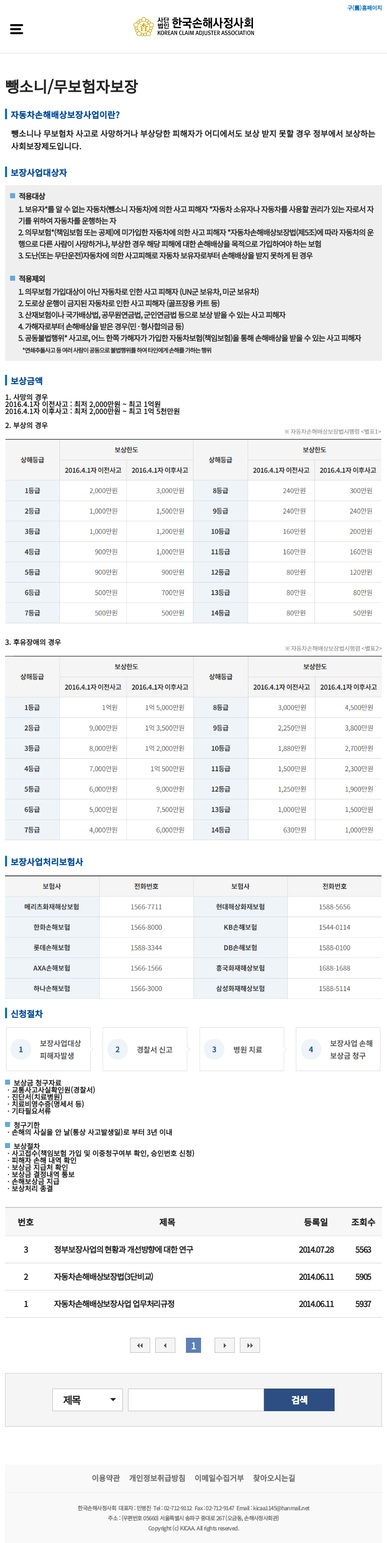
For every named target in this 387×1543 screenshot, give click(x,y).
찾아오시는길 (274, 1478)
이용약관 (106, 1478)
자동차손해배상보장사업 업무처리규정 (114, 1303)
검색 (299, 1399)
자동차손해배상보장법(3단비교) (103, 1276)
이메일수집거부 (219, 1478)
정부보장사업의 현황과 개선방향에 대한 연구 (123, 1249)
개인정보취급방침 (157, 1478)
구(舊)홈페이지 (364, 8)
